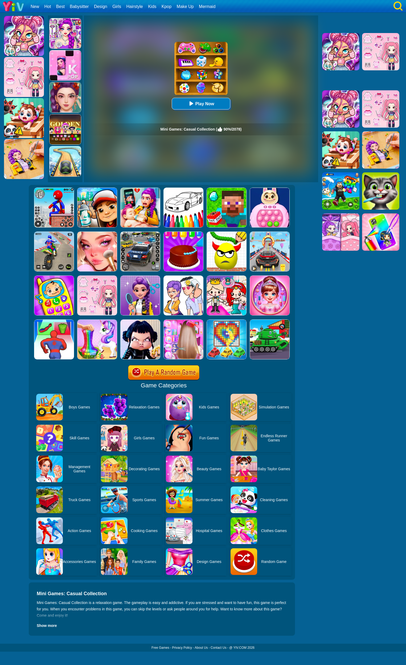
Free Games (160, 648)
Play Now (201, 103)
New (35, 6)
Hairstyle (134, 6)
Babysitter (79, 6)
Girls (116, 6)
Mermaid (207, 6)
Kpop (166, 6)
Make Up (185, 6)
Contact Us (218, 648)
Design (100, 6)
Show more (47, 625)
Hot (47, 6)
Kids (152, 6)
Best (60, 6)
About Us (201, 648)
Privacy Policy (182, 648)
